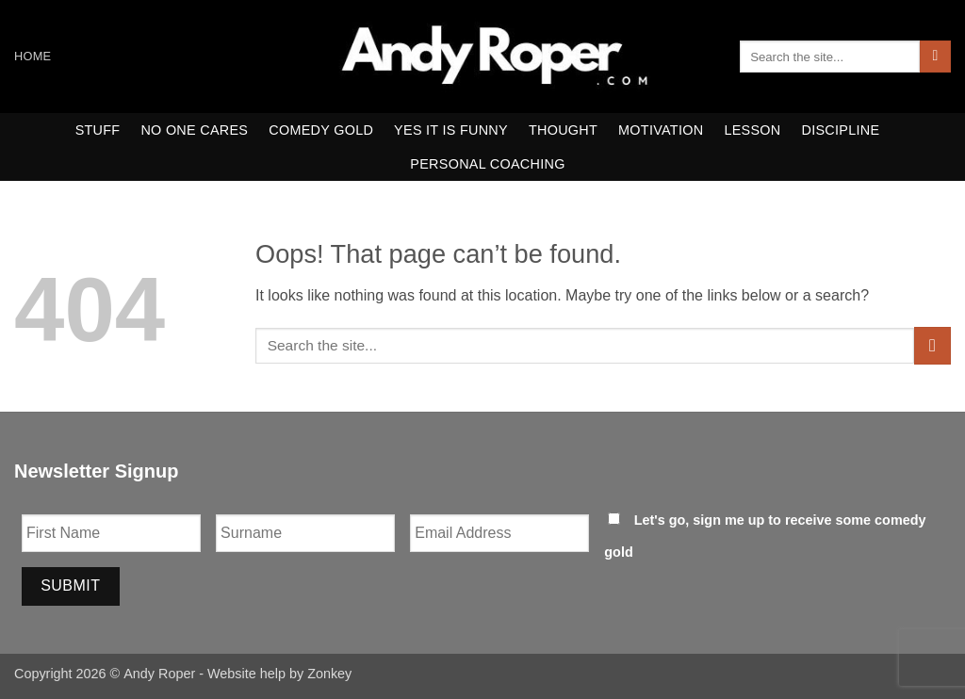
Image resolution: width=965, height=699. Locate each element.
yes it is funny (451, 130)
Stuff (98, 130)
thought (563, 130)
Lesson (752, 130)
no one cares (194, 130)
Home (32, 56)
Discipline (841, 130)
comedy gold (321, 130)
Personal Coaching (487, 163)
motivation (660, 130)
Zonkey (329, 673)
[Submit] (935, 57)
